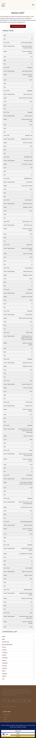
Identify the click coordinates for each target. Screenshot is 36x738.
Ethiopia (4, 660)
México (3, 670)
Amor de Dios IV (28, 200)
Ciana (31, 612)
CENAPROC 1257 (28, 157)
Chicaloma (30, 289)
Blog (4, 717)
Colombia (4, 649)
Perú (3, 678)
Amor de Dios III (28, 268)
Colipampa (29, 112)
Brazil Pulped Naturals (7, 644)
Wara (31, 380)
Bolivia (3, 636)
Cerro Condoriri (28, 568)
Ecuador (4, 655)
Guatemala (4, 663)
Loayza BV (29, 425)
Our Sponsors (7, 722)
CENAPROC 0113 (28, 178)
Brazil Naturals (5, 641)
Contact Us (6, 714)
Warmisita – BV (28, 135)
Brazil (3, 639)
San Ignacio (29, 67)
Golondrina (29, 498)
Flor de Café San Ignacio (26, 42)
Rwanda (4, 676)
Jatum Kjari (29, 311)
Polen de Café (29, 332)
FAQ (4, 719)
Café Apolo (29, 544)
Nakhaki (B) (29, 90)
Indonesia (4, 668)
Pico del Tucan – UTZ (27, 221)
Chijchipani (29, 359)
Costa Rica (4, 652)
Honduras (4, 665)
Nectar (30, 450)
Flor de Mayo (29, 475)
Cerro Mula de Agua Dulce (26, 521)
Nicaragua (4, 673)
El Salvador (4, 657)
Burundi (4, 647)
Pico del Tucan (29, 402)
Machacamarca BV (28, 589)
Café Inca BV (29, 244)
